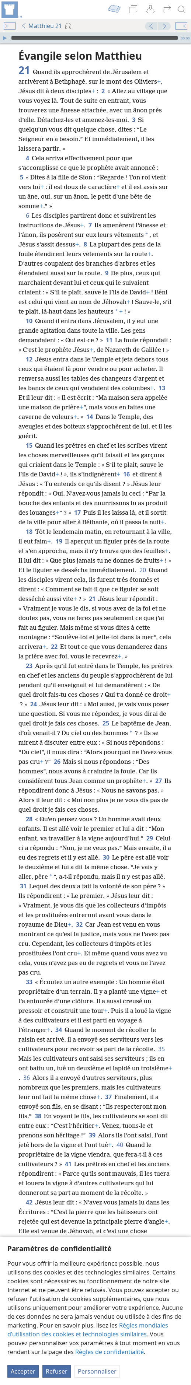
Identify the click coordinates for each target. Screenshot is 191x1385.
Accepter (23, 1371)
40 (119, 1145)
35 (161, 1049)
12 (29, 359)
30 (106, 857)
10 (29, 321)
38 (37, 1116)
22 (54, 647)
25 (105, 723)
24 (33, 704)
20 (142, 570)
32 (79, 924)
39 (92, 1135)
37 (108, 1097)
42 (29, 1202)
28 (29, 819)
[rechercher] (182, 9)
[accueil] (11, 9)
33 (29, 982)
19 (58, 541)
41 (68, 1164)
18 (29, 532)
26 (57, 762)
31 (23, 886)
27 (158, 781)
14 (89, 417)
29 (149, 838)
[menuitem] (11, 9)
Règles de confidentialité (109, 1352)
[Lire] (5, 38)
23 (29, 666)
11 (109, 340)
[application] (95, 37)
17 (77, 512)
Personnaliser (97, 1371)
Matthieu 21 (41, 26)
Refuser (56, 1371)
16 (126, 474)
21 (92, 599)
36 (26, 1078)
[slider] (94, 38)
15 (29, 445)
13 (161, 388)
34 (58, 1030)
